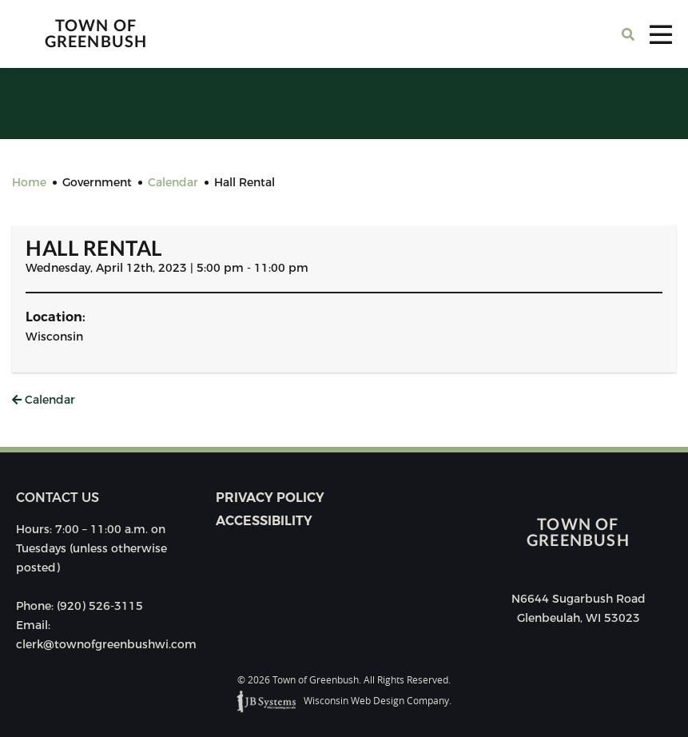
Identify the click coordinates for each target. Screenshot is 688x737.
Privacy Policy (270, 497)
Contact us (57, 497)
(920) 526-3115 (100, 606)
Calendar (43, 399)
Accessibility (264, 520)
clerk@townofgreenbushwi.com (106, 644)
